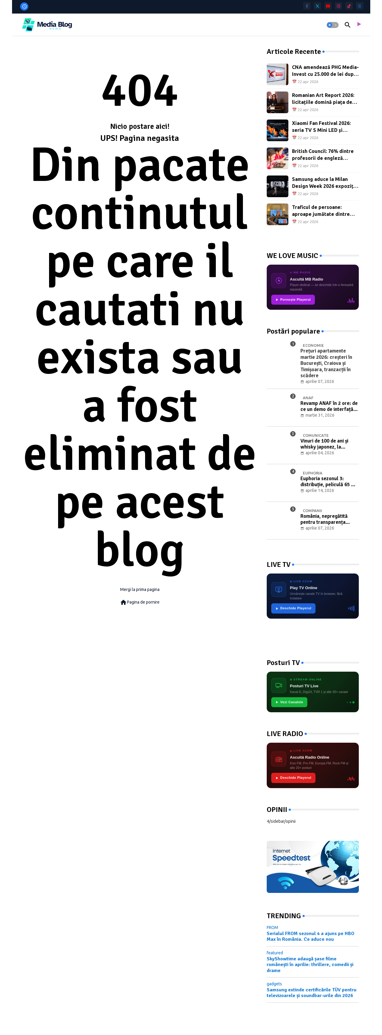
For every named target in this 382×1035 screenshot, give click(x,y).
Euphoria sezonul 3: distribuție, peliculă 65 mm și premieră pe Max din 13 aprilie (329, 482)
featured (275, 952)
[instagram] (338, 6)
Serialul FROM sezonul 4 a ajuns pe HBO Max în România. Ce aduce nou (310, 937)
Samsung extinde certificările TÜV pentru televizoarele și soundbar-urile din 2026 (311, 993)
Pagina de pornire (140, 602)
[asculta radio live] (358, 25)
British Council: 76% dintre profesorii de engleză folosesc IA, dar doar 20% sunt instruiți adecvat (323, 154)
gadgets (274, 983)
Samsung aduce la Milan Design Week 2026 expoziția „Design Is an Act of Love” (325, 182)
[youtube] (328, 6)
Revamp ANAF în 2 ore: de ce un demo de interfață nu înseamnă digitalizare (329, 406)
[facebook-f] (307, 6)
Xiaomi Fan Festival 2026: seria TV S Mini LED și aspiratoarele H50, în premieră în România (321, 126)
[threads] (359, 6)
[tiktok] (349, 6)
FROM (272, 927)
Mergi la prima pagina (140, 589)
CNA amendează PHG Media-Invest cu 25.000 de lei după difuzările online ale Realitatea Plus (325, 70)
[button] (333, 25)
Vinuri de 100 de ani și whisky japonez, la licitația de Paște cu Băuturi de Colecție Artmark (324, 444)
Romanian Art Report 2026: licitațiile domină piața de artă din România (323, 98)
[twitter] (317, 6)
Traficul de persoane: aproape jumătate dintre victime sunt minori (321, 210)
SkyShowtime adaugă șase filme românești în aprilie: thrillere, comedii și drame (310, 965)
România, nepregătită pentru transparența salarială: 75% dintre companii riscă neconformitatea (324, 519)
